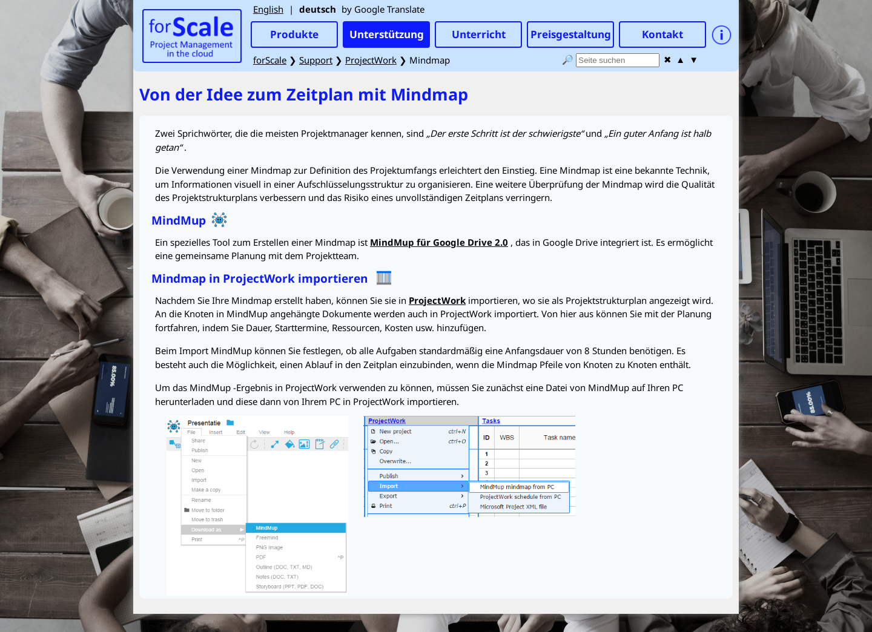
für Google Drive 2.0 (439, 242)
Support (315, 60)
